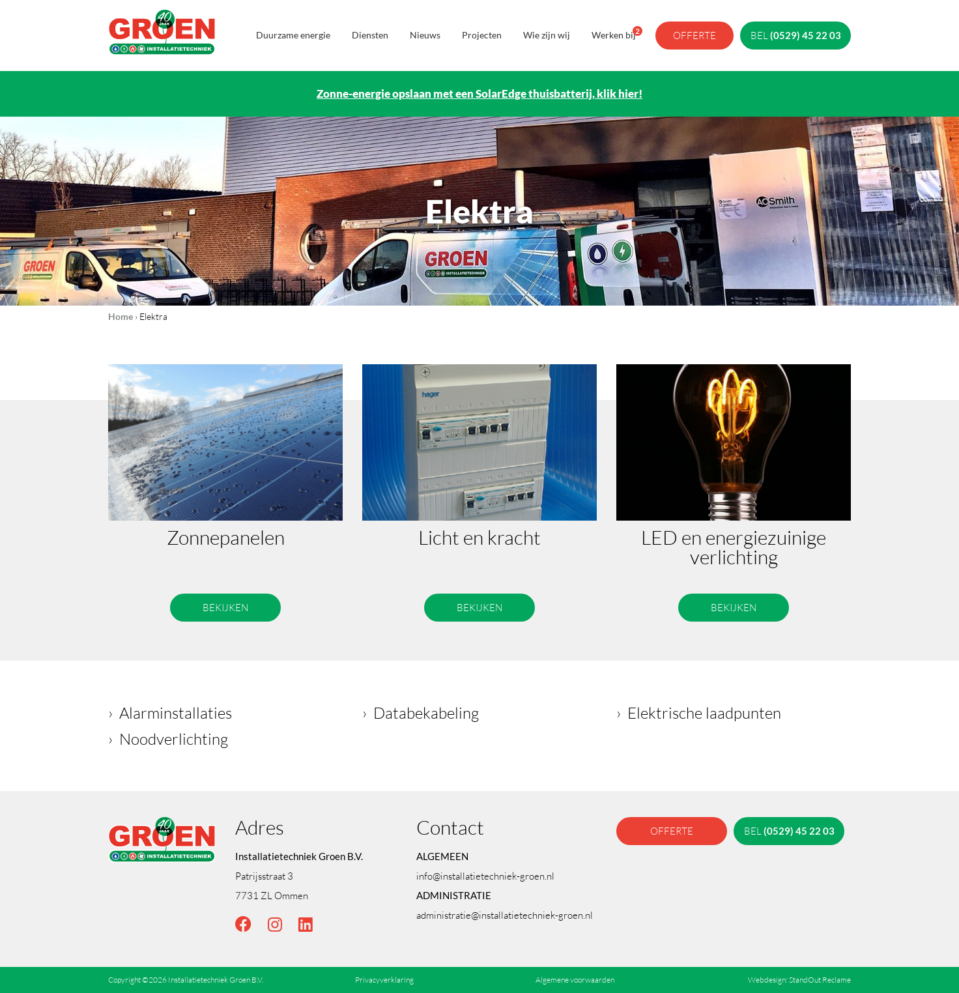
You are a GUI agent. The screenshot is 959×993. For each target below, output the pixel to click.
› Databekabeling (420, 712)
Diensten (370, 34)
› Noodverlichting (168, 738)
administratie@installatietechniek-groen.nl (504, 915)
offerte (694, 35)
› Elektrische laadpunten (698, 712)
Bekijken (225, 607)
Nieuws (425, 34)
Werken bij (614, 33)
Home (120, 316)
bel (796, 35)
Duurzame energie (293, 34)
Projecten (482, 34)
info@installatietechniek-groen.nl (485, 876)
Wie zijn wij (546, 34)
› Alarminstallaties (170, 712)
